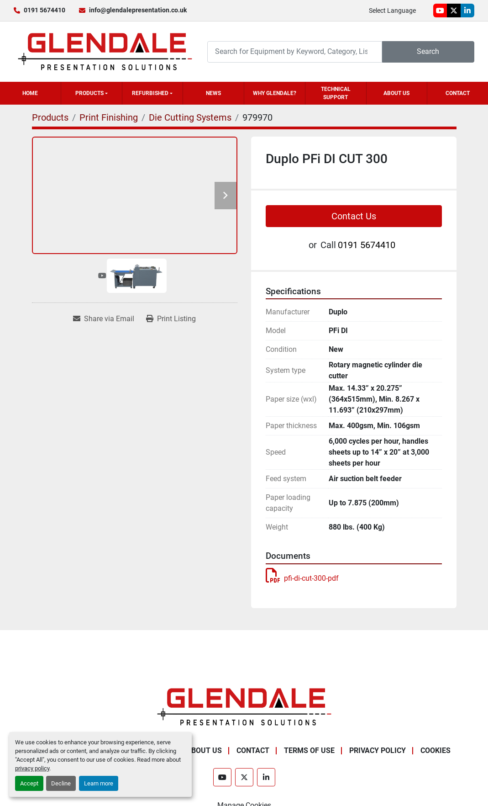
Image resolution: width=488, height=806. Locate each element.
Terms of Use (309, 750)
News (213, 93)
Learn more (98, 783)
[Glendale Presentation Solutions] (244, 706)
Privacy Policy (377, 750)
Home (30, 93)
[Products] (50, 117)
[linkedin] (467, 10)
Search (428, 51)
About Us (396, 93)
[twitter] (454, 10)
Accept (29, 783)
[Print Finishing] (108, 117)
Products (89, 93)
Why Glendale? (274, 93)
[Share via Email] (103, 319)
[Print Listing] (171, 319)
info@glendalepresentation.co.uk (138, 10)
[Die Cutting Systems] (190, 117)
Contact (458, 93)
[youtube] (440, 10)
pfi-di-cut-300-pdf (302, 578)
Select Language (392, 10)
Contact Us (353, 216)
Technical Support (336, 93)
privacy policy (32, 768)
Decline (61, 783)
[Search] (294, 52)
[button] (91, 93)
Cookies (435, 750)
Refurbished (150, 93)
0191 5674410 (44, 10)
